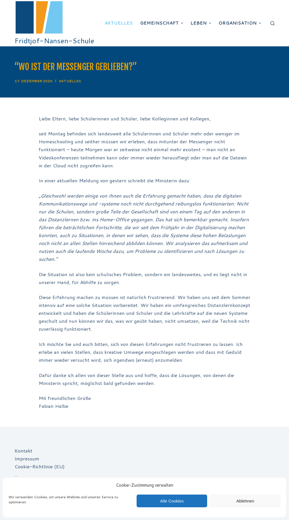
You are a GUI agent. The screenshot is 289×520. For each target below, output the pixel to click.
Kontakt (23, 450)
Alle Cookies (171, 501)
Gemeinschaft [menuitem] (162, 23)
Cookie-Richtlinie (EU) (39, 466)
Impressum (26, 458)
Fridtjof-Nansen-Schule (54, 41)
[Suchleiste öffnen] (272, 23)
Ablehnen (245, 501)
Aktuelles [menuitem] (119, 23)
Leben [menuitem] (202, 23)
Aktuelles (70, 81)
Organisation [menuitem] (240, 23)
